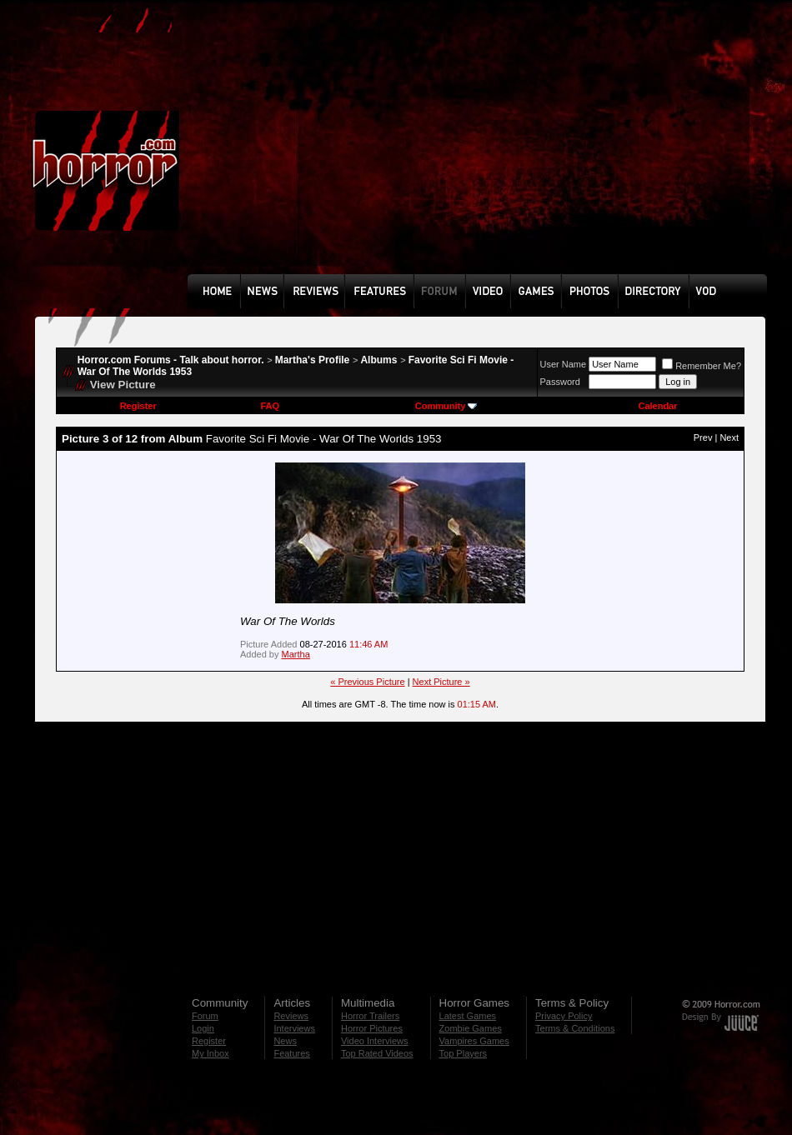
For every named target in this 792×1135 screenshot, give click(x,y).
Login (203, 1028)
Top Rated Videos (377, 1053)
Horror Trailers (370, 1016)
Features (291, 1053)
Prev (703, 437)
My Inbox (210, 1053)
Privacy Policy (563, 1016)
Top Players (463, 1053)
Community (446, 406)
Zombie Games (470, 1028)
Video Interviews (375, 1041)
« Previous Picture (367, 682)
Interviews (294, 1028)
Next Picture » (441, 682)
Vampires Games (474, 1041)
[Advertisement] (380, 149)
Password (560, 382)
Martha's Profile (312, 360)
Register (138, 406)
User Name (563, 364)
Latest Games (467, 1016)
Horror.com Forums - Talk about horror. (171, 360)
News (285, 1041)
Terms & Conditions (574, 1028)
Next (729, 437)
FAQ (269, 406)
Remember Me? (701, 366)
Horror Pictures (372, 1028)
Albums (378, 360)
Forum (205, 1016)
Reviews (290, 1016)
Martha (296, 654)
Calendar (657, 406)
